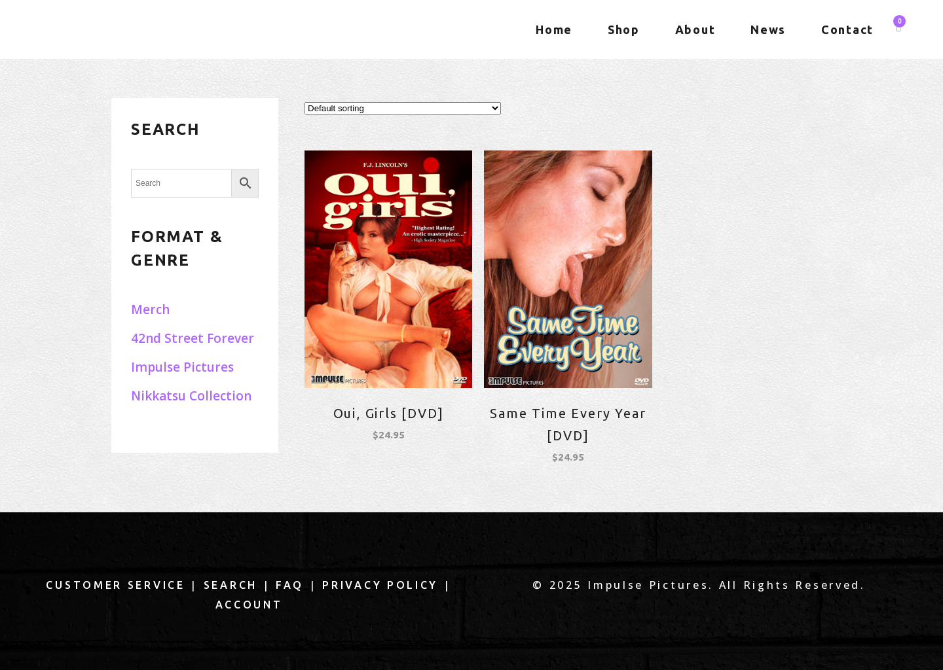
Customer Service (115, 585)
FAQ (290, 585)
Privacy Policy (380, 585)
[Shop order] (403, 108)
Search (230, 585)
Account (249, 604)
